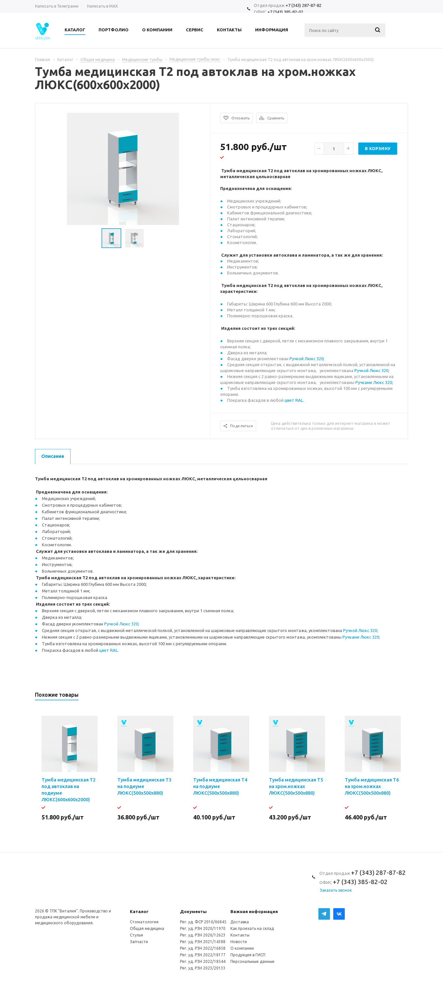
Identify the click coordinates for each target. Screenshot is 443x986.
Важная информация (254, 911)
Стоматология (144, 922)
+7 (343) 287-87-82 (303, 5)
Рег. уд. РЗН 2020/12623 (202, 935)
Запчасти (139, 941)
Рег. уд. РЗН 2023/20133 (202, 968)
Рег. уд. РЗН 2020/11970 (202, 928)
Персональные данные (252, 961)
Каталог (139, 911)
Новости (238, 941)
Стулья (136, 935)
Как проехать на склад (252, 928)
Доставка (239, 922)
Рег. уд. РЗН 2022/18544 (202, 961)
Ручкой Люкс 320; (306, 358)
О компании (242, 948)
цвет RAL (293, 400)
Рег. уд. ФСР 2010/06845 (203, 922)
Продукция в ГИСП (247, 955)
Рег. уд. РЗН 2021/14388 (202, 941)
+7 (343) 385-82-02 (285, 12)
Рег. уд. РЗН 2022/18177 (202, 955)
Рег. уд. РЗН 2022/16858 (202, 948)
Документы (193, 911)
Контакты (240, 935)
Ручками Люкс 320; (374, 382)
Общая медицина (147, 928)
